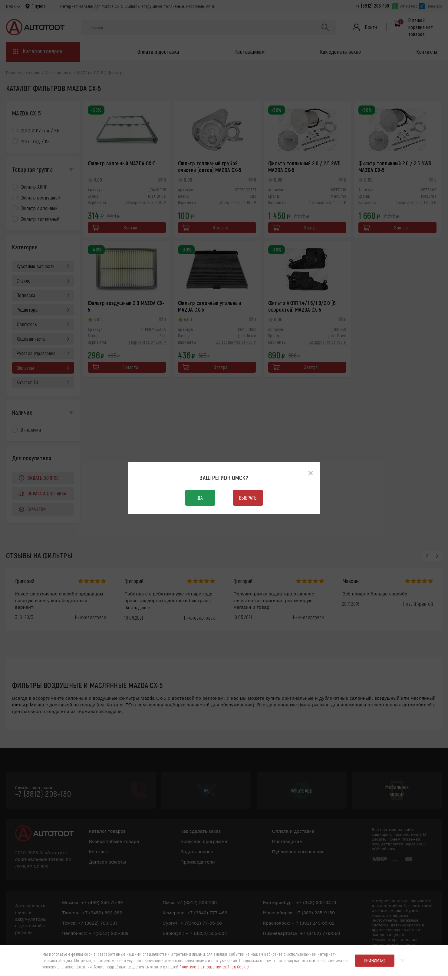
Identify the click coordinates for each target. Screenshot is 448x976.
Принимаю (375, 960)
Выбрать (248, 498)
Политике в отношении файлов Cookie (214, 966)
